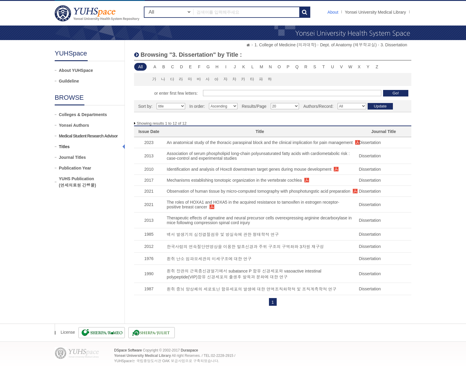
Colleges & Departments (83, 114)
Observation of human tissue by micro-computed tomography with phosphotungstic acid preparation (258, 191)
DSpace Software (128, 350)
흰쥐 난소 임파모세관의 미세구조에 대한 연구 (209, 258)
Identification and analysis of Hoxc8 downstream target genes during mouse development (249, 169)
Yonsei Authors (74, 125)
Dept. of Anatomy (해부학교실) (348, 44)
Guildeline (69, 81)
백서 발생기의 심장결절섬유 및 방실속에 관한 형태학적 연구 (223, 234)
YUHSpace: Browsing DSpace (98, 13)
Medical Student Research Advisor (88, 136)
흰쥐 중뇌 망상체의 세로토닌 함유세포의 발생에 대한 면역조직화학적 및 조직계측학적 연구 (251, 289)
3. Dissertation (394, 44)
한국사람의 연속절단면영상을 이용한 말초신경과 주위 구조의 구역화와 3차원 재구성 (245, 246)
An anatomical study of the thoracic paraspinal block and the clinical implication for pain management (260, 142)
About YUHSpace (76, 70)
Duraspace (189, 350)
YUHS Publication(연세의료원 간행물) (77, 182)
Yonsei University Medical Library (375, 12)
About (333, 12)
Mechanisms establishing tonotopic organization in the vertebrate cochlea (234, 180)
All (140, 66)
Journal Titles (72, 157)
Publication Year (75, 168)
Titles (64, 146)
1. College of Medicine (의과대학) (285, 44)
